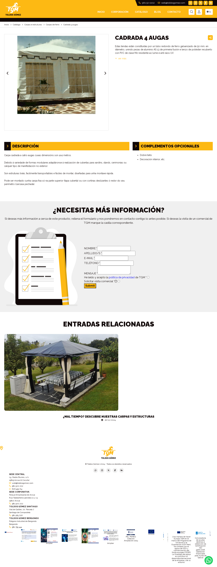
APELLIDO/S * (93, 253)
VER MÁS (120, 58)
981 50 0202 (147, 3)
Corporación (119, 12)
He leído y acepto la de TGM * (115, 277)
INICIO (101, 12)
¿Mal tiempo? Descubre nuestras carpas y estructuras (108, 416)
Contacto (174, 12)
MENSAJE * (91, 273)
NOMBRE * (90, 248)
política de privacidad (122, 277)
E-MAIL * (89, 258)
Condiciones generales (125, 566)
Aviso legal (108, 566)
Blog (157, 12)
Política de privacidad (72, 566)
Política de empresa (92, 566)
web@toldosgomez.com (171, 3)
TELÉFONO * (92, 263)
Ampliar (49, 543)
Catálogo (141, 12)
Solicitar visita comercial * (100, 281)
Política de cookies (146, 566)
